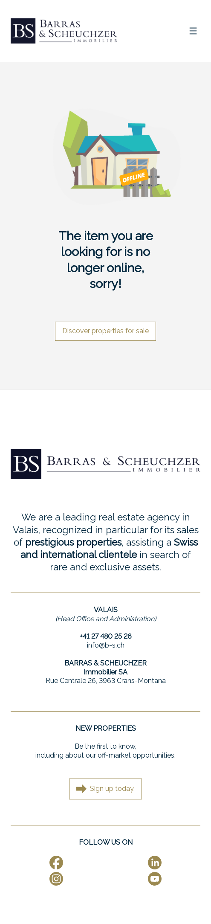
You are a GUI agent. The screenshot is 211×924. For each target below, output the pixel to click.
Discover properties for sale (105, 331)
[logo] (64, 30)
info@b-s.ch (105, 645)
